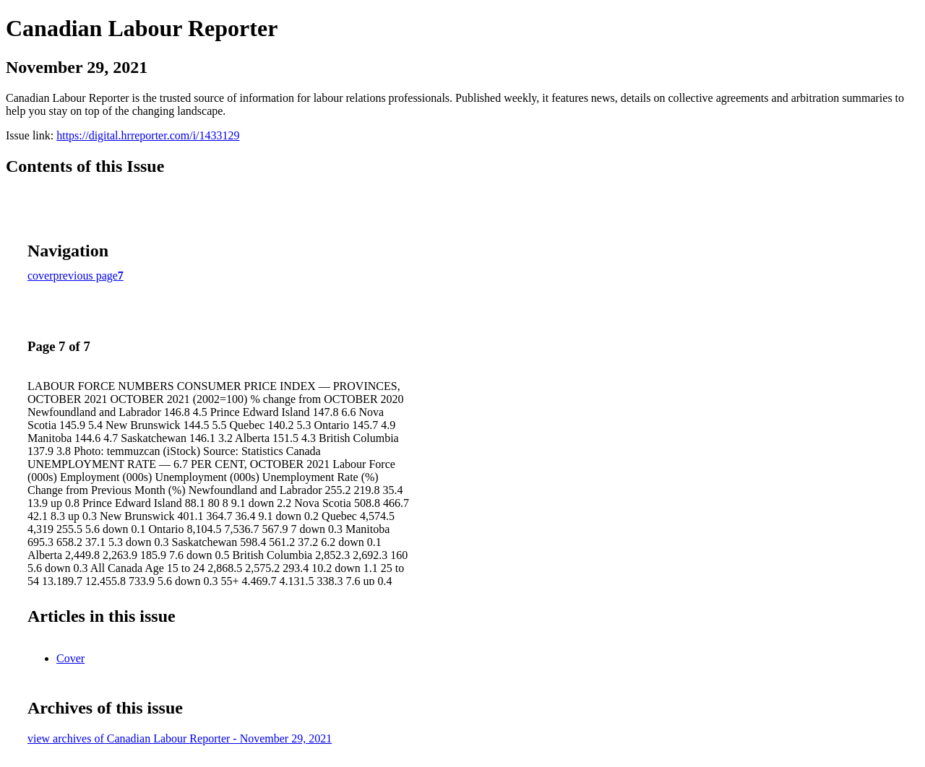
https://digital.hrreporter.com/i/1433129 (147, 135)
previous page (85, 275)
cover (40, 275)
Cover (70, 658)
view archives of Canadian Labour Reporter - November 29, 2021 (179, 738)
